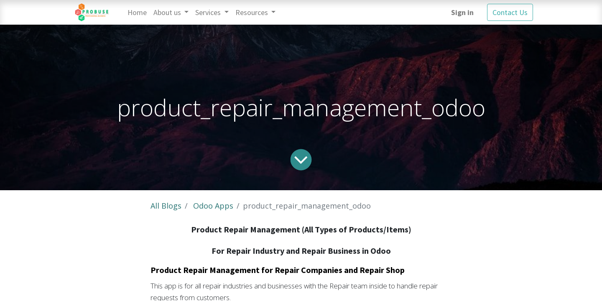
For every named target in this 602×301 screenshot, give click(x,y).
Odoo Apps (213, 206)
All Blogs (165, 206)
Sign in (462, 12)
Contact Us (510, 12)
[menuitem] (137, 12)
